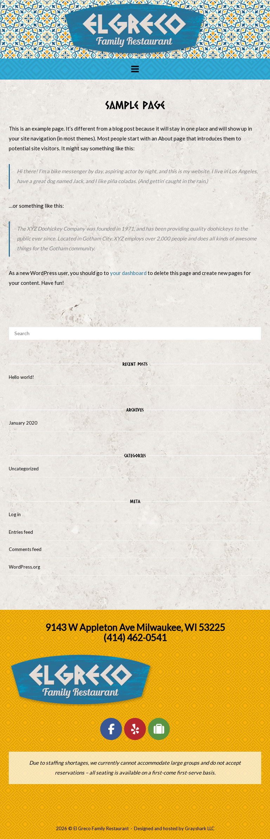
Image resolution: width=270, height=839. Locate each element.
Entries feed (21, 532)
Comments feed (25, 549)
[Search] (253, 330)
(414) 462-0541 (135, 637)
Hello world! (21, 377)
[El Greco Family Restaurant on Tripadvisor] (159, 729)
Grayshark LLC (199, 828)
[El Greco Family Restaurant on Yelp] (135, 729)
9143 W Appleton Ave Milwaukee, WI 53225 (135, 627)
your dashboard (128, 273)
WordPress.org (24, 567)
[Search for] (135, 333)
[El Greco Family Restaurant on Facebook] (111, 729)
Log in (15, 514)
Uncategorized (24, 468)
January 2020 (23, 423)
